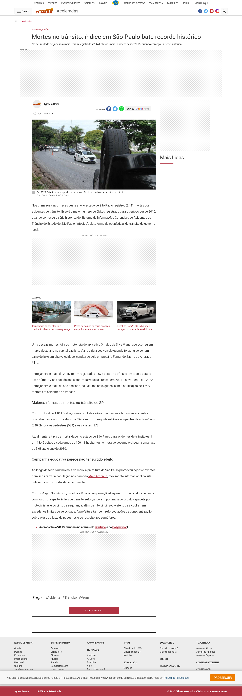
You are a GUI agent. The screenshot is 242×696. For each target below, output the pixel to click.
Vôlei (89, 665)
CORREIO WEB (203, 669)
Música (54, 658)
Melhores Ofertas (134, 3)
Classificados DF (132, 651)
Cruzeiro (91, 662)
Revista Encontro (170, 665)
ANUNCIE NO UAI (95, 642)
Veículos (89, 3)
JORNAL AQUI (201, 3)
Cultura (18, 665)
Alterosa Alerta (204, 648)
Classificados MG (133, 648)
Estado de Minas (23, 642)
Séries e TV (56, 651)
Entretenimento (70, 3)
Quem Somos (22, 691)
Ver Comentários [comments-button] (94, 610)
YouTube (100, 527)
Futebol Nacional (96, 669)
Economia (19, 655)
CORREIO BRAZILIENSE (207, 662)
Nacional (19, 662)
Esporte (52, 3)
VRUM (127, 642)
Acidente (54, 597)
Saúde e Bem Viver (23, 669)
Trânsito (71, 597)
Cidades (128, 667)
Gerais (17, 648)
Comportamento (59, 665)
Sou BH (186, 3)
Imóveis (103, 3)
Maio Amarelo (97, 476)
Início (15, 21)
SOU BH (164, 659)
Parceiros (172, 3)
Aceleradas (27, 21)
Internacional (21, 658)
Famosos (56, 648)
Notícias (39, 3)
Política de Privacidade (49, 691)
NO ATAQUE (93, 649)
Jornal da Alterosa (205, 651)
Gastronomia (58, 669)
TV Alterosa (156, 3)
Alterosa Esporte (205, 655)
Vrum (85, 597)
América (91, 655)
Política (18, 651)
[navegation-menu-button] (23, 11)
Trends (54, 662)
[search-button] (224, 11)
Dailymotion (119, 527)
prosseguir (223, 678)
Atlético (91, 658)
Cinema (55, 655)
